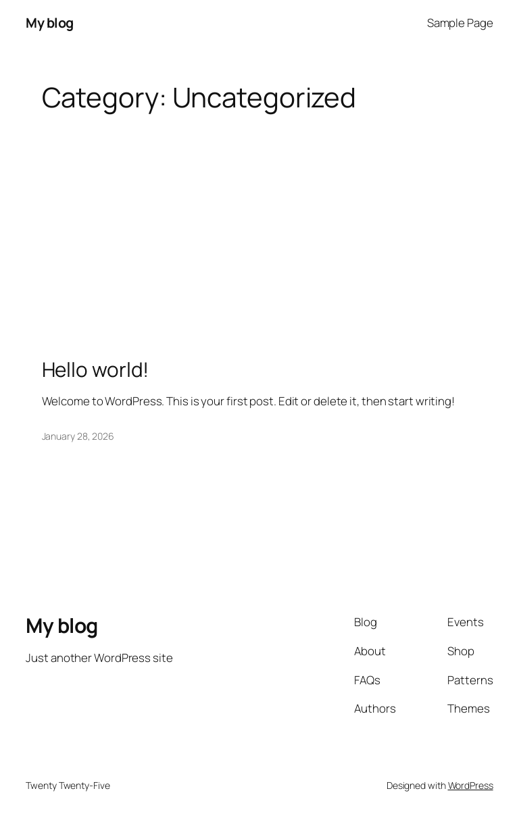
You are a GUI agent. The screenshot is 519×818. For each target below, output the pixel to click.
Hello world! (95, 369)
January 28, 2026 (78, 436)
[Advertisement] (259, 220)
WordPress (470, 785)
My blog (50, 23)
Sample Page (460, 22)
